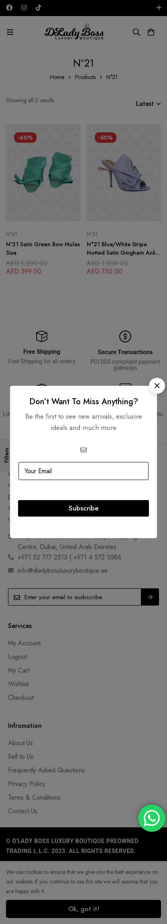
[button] (157, 386)
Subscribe (83, 508)
